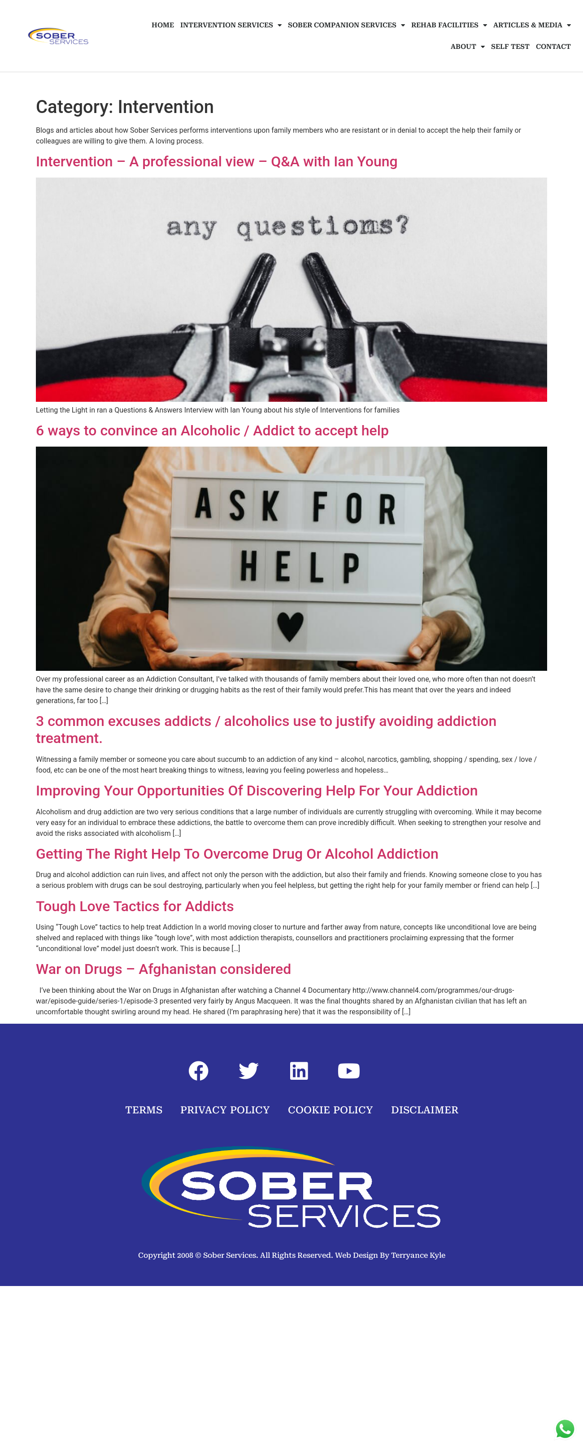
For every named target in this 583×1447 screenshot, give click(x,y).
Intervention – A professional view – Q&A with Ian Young (217, 161)
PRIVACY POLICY (225, 1110)
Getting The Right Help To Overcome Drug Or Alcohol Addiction (237, 853)
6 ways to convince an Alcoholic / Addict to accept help (212, 430)
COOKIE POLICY (330, 1110)
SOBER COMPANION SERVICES (346, 25)
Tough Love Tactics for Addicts (135, 906)
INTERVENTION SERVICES (231, 25)
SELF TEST (510, 47)
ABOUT (468, 47)
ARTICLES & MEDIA (532, 25)
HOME (163, 25)
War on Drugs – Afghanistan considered (163, 969)
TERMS (143, 1110)
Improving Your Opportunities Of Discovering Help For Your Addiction (257, 790)
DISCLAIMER (424, 1110)
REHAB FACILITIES (449, 25)
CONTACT (553, 47)
